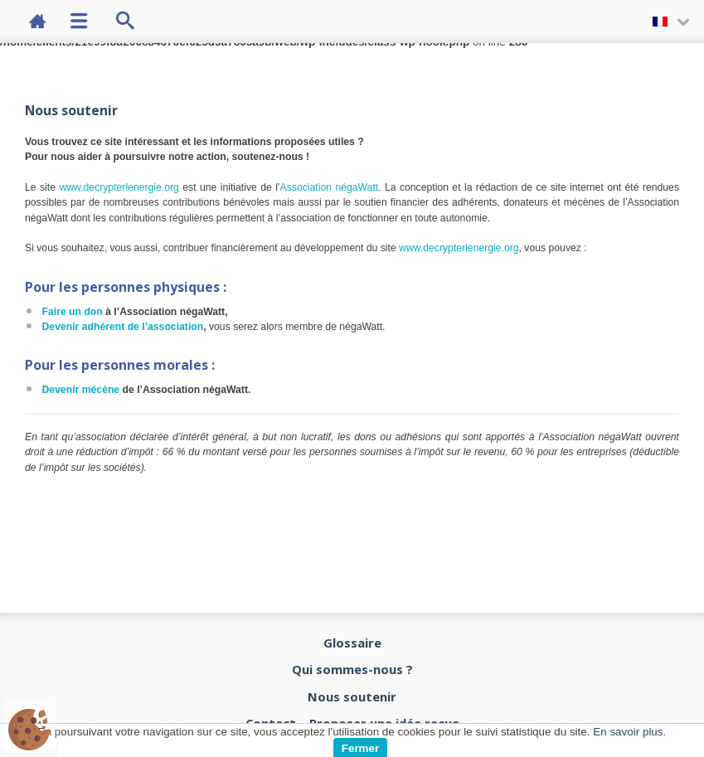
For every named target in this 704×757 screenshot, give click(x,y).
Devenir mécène (81, 389)
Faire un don (72, 312)
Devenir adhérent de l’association (123, 326)
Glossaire (352, 642)
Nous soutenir (352, 696)
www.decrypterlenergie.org (118, 187)
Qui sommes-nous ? (352, 669)
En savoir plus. (629, 731)
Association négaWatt (329, 187)
